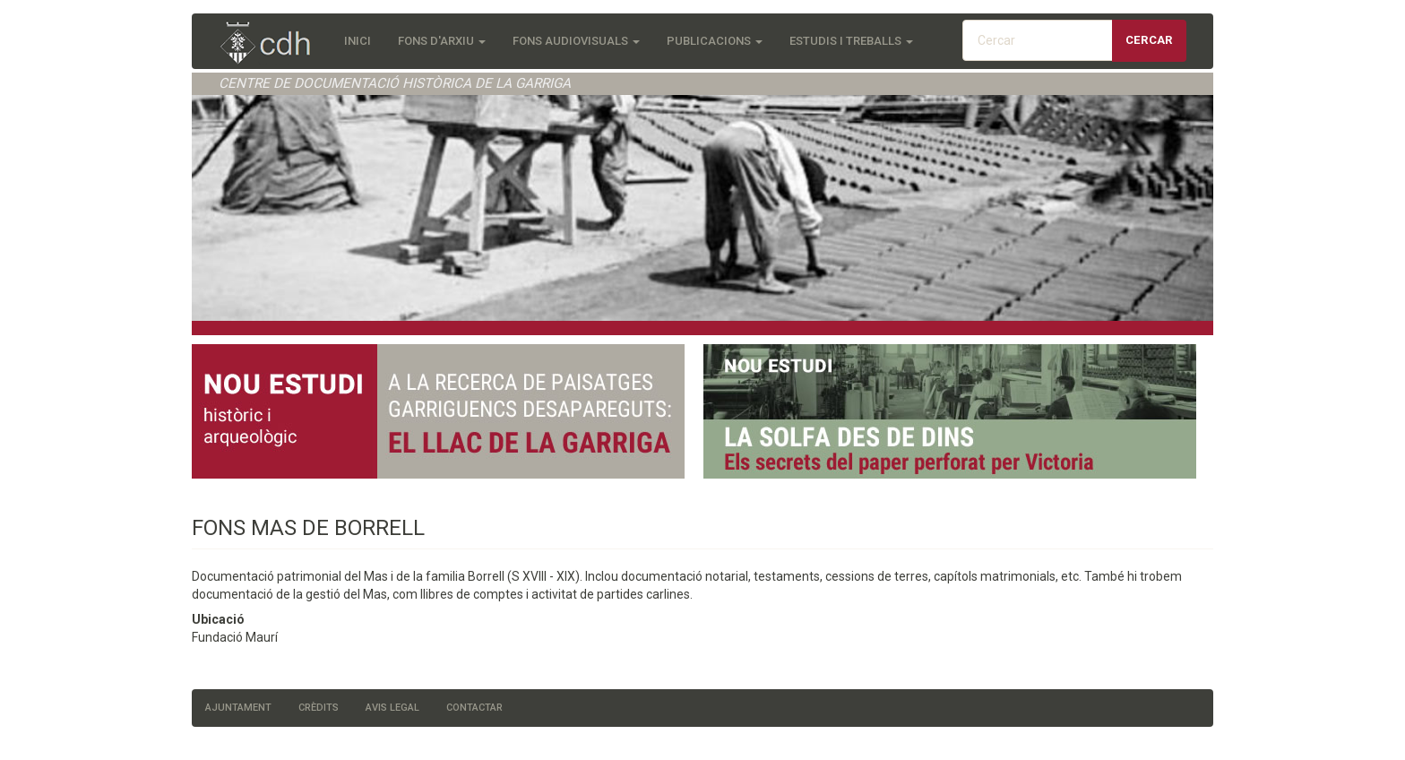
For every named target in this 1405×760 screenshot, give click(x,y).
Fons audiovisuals (576, 41)
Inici (357, 41)
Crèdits (318, 707)
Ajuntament (238, 707)
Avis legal (392, 707)
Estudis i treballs (851, 41)
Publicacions (715, 41)
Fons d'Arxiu (442, 41)
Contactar (474, 707)
